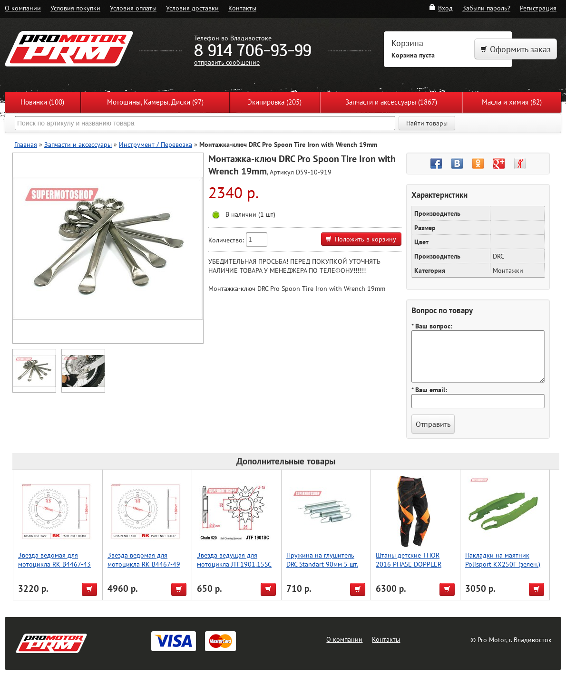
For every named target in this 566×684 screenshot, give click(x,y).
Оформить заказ (515, 49)
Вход (441, 7)
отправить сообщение (227, 62)
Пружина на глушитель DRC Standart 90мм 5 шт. (322, 559)
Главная (25, 144)
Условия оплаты (133, 7)
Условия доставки (192, 7)
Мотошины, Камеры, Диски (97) (155, 101)
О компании (23, 7)
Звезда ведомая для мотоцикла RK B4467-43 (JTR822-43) (54, 564)
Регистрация (538, 7)
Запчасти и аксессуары (78, 144)
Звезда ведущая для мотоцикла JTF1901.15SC (234, 559)
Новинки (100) (42, 101)
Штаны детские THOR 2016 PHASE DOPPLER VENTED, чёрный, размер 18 (412, 568)
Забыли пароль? (486, 7)
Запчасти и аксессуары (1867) (391, 101)
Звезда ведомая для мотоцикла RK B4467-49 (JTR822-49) (143, 564)
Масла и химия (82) (512, 101)
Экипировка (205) (275, 101)
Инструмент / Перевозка (155, 144)
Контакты (242, 7)
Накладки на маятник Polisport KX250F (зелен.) (502, 559)
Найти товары (427, 123)
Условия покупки (75, 7)
